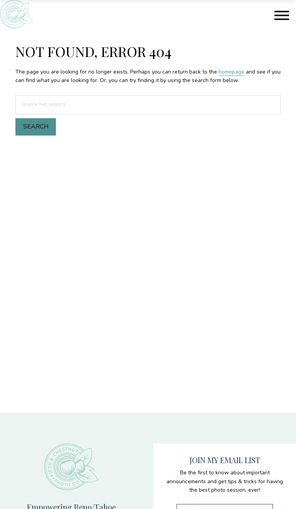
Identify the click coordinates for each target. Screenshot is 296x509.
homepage (231, 71)
